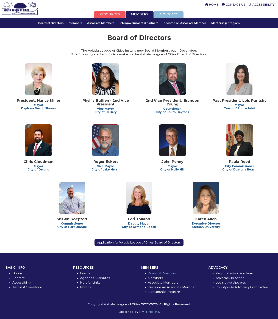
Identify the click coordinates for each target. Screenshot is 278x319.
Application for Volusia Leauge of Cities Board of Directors (139, 242)
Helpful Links (90, 282)
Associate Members (100, 23)
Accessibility (21, 282)
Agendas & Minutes (95, 278)
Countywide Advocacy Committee (242, 287)
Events (85, 273)
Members (75, 23)
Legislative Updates (231, 282)
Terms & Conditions (27, 287)
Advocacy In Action (230, 278)
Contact (18, 278)
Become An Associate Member (184, 23)
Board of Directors (50, 23)
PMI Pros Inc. (149, 312)
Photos (85, 287)
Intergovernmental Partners (139, 23)
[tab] (109, 14)
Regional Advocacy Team (235, 273)
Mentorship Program (225, 23)
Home (17, 273)
